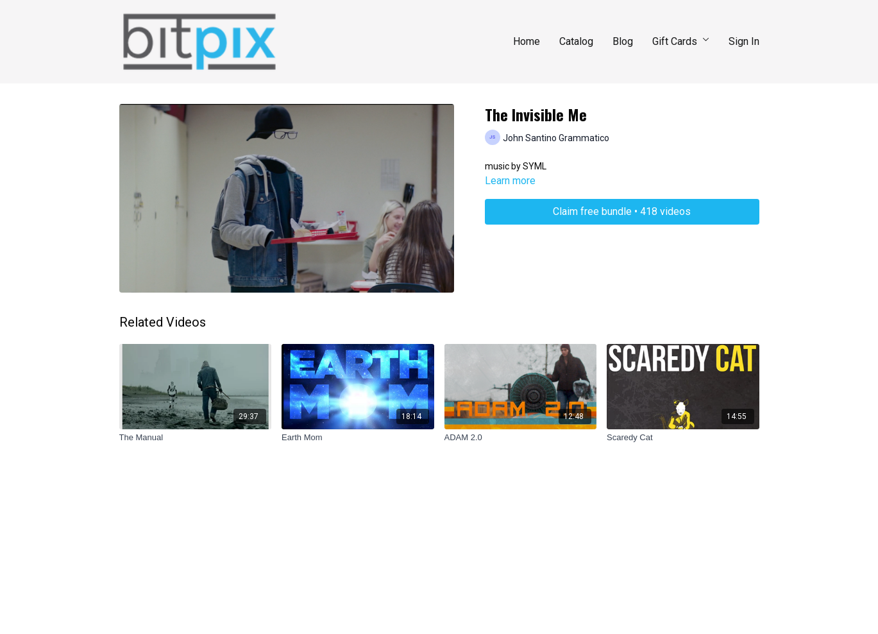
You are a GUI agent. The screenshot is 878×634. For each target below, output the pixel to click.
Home (526, 41)
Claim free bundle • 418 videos (622, 211)
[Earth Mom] (358, 437)
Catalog (576, 41)
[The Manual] (195, 437)
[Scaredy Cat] (683, 437)
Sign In (744, 41)
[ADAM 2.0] (520, 437)
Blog (622, 41)
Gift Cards (680, 41)
